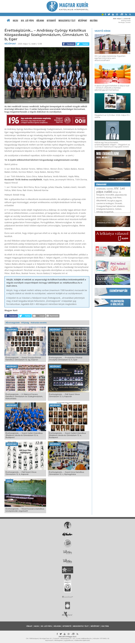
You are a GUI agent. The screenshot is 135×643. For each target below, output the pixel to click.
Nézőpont (82, 20)
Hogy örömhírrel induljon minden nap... (110, 157)
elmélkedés (101, 189)
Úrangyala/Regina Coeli (106, 206)
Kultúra (94, 20)
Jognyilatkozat (68, 640)
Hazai (15, 20)
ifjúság (109, 197)
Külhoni (40, 20)
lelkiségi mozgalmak (104, 212)
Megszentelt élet (67, 20)
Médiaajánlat (58, 640)
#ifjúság (25, 322)
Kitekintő (51, 20)
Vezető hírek (102, 30)
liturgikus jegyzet (114, 200)
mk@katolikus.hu (86, 638)
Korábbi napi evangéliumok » (119, 178)
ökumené (101, 200)
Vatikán (118, 209)
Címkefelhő (101, 184)
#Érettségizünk (13, 322)
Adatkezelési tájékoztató (82, 640)
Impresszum (49, 640)
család (108, 192)
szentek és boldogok (105, 203)
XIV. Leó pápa (27, 20)
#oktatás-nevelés (39, 322)
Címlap (29, 626)
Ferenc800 (109, 195)
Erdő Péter (117, 197)
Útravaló (118, 203)
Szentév (110, 189)
